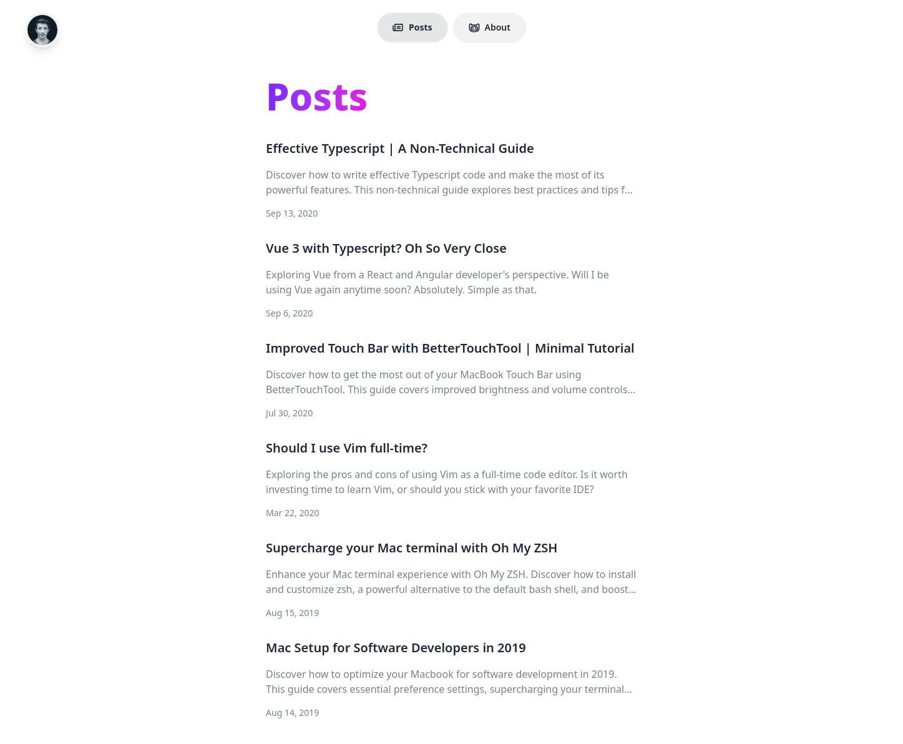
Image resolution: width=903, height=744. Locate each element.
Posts (412, 27)
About (489, 27)
